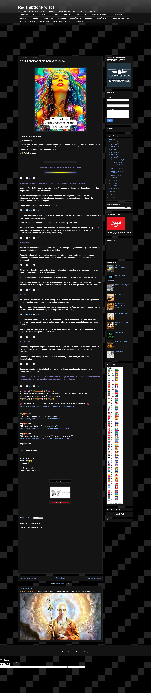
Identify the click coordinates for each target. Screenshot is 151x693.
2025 (111, 139)
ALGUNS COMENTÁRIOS (120, 266)
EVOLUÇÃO (34, 18)
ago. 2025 (114, 149)
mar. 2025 (114, 183)
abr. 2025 (114, 180)
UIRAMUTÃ (114, 157)
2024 (111, 192)
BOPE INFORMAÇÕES (122, 285)
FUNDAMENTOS (48, 18)
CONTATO (79, 21)
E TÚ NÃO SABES (121, 294)
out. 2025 (114, 144)
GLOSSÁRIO (62, 18)
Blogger (86, 652)
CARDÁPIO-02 (101, 18)
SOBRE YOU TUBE (117, 168)
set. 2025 (114, 146)
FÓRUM (32, 21)
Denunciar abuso (113, 520)
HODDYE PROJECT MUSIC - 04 (117, 172)
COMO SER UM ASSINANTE (119, 18)
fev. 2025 (114, 186)
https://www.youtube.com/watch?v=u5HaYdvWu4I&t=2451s (44, 429)
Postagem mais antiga (93, 578)
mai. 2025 (114, 155)
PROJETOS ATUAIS (81, 15)
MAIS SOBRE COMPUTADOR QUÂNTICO (120, 305)
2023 (111, 194)
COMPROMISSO (54, 15)
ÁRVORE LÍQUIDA (121, 332)
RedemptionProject (36, 7)
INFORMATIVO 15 (121, 342)
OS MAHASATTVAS (26, 588)
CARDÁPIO (89, 18)
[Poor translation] (7, 664)
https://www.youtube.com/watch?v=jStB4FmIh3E (40, 419)
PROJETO (67, 15)
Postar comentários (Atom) (62, 583)
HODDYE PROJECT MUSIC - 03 (117, 176)
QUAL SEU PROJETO (117, 15)
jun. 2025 (114, 152)
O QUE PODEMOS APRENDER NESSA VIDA (118, 164)
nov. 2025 (114, 141)
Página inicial (24, 15)
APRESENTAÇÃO (39, 15)
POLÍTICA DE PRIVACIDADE (62, 21)
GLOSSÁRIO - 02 (75, 18)
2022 (111, 197)
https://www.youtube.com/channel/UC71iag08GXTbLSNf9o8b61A (47, 406)
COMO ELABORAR (121, 275)
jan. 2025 (114, 188)
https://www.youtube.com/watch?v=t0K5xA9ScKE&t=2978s (44, 438)
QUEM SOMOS (44, 21)
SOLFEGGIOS (119, 351)
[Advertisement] (75, 38)
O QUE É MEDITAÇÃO (118, 160)
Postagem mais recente (28, 578)
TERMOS (23, 21)
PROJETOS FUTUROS (99, 15)
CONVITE (23, 18)
